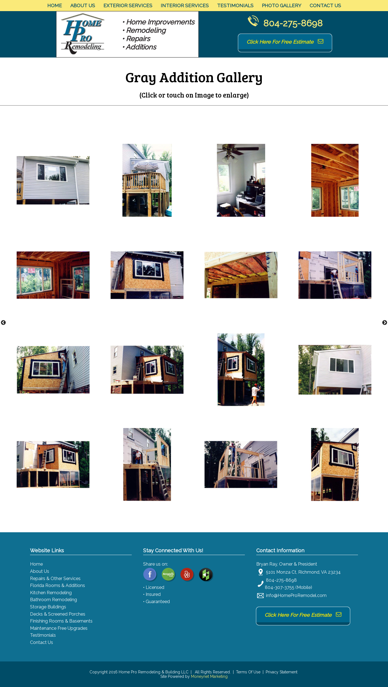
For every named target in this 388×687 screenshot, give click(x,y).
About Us (82, 5)
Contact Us (325, 5)
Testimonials (235, 5)
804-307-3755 (279, 587)
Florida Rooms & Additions (57, 585)
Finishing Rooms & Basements (61, 621)
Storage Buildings (48, 606)
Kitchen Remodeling (51, 592)
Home (54, 5)
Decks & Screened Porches (57, 614)
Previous (3, 323)
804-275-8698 (293, 23)
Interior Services (185, 5)
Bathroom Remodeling (53, 599)
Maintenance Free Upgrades (59, 628)
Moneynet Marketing (209, 676)
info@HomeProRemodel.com (296, 595)
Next (384, 323)
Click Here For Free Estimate (285, 42)
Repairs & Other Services (55, 578)
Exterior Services (127, 5)
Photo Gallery (281, 5)
